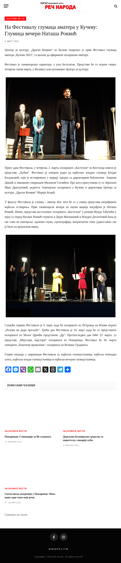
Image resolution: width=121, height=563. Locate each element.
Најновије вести (15, 18)
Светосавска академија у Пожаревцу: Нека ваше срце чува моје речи (30, 496)
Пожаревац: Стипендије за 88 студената (28, 436)
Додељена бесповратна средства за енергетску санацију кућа (83, 438)
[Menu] (6, 6)
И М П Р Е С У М (58, 549)
